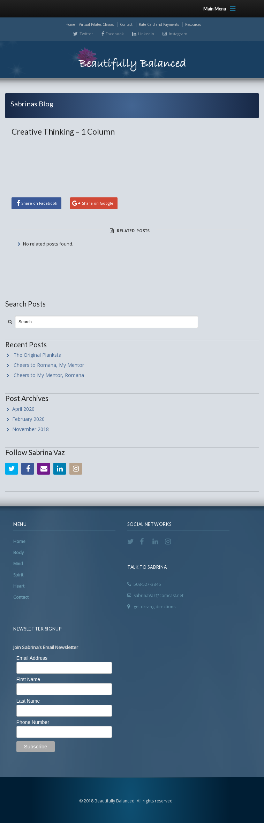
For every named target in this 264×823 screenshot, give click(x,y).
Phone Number (32, 722)
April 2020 (23, 409)
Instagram (178, 33)
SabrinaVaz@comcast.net (158, 595)
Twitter (86, 33)
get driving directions (154, 607)
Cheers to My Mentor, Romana (49, 375)
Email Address (31, 658)
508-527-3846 (147, 584)
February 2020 (28, 419)
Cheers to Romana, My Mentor (49, 365)
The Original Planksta (37, 355)
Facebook (115, 33)
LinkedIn (146, 33)
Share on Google (97, 203)
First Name (28, 679)
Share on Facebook (39, 203)
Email (43, 469)
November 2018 (30, 429)
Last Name (28, 701)
